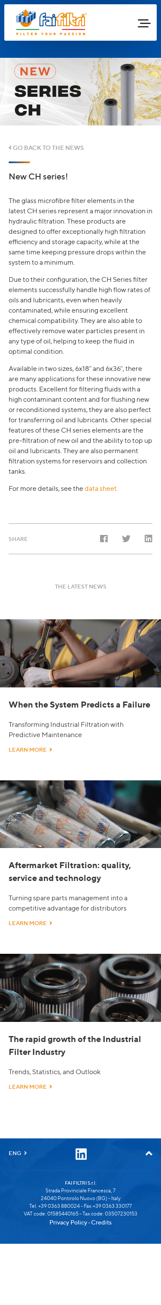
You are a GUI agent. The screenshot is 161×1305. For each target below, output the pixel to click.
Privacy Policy (68, 1249)
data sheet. (101, 488)
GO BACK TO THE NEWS (46, 147)
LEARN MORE (30, 767)
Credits (101, 1249)
